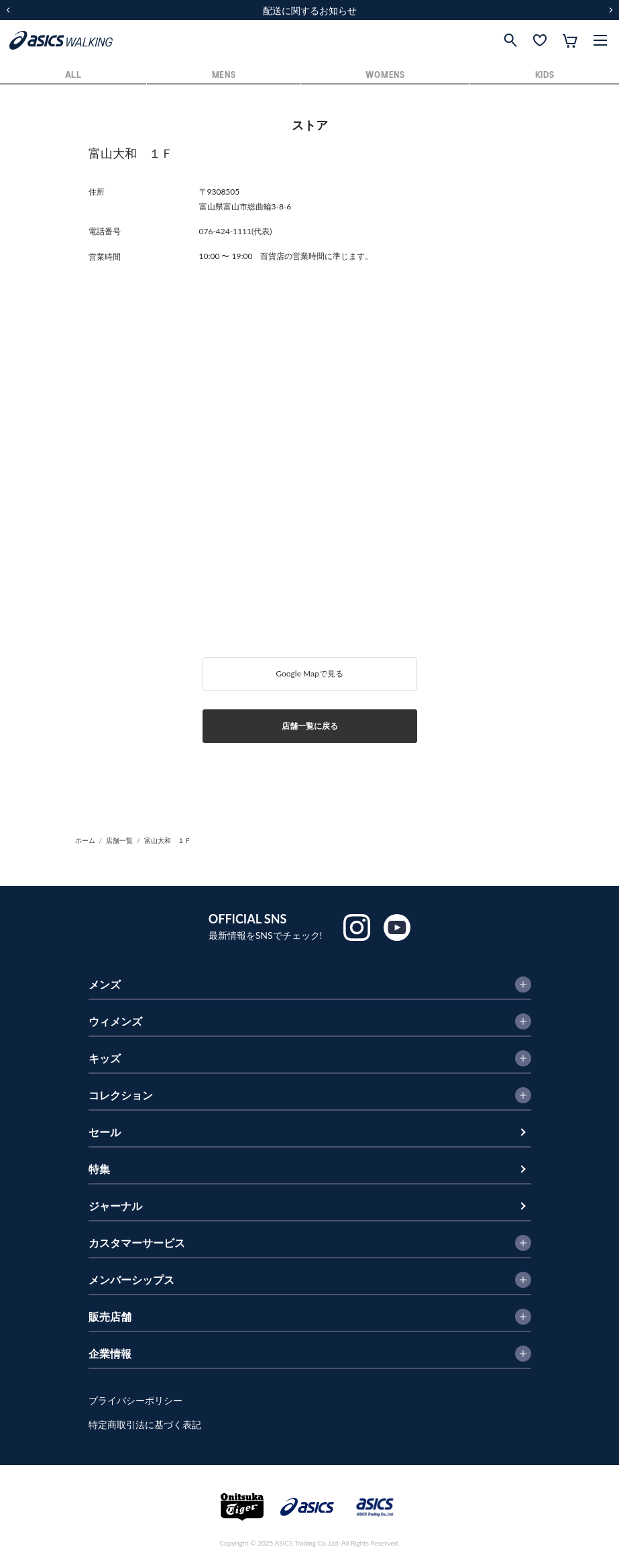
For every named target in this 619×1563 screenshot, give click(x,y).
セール (105, 1131)
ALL (73, 75)
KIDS (545, 75)
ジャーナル (115, 1205)
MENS (224, 75)
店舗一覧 (119, 840)
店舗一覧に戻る (310, 726)
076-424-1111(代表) (235, 231)
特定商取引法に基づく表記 (145, 1424)
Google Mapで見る (309, 673)
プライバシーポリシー (135, 1400)
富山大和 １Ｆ (167, 840)
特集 (99, 1168)
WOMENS (384, 75)
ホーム (85, 840)
